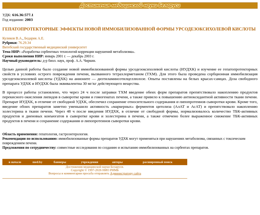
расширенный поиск (158, 162)
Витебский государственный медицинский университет (44, 47)
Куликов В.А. (12, 38)
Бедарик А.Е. (34, 38)
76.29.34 (24, 43)
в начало (15, 162)
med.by (37, 162)
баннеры (60, 162)
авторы (117, 162)
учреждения (89, 162)
